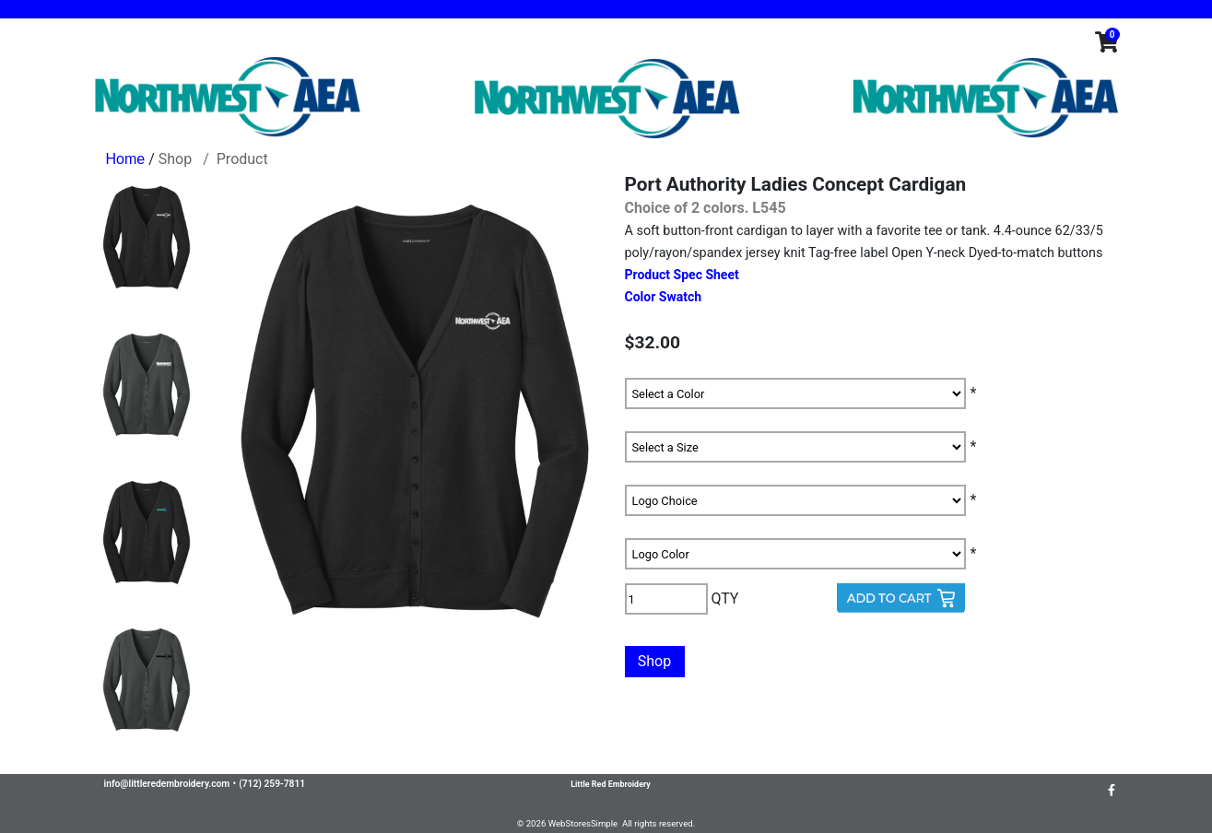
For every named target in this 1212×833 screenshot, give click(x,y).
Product (242, 159)
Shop (175, 159)
